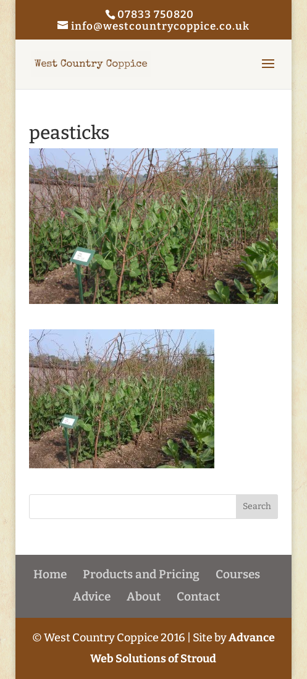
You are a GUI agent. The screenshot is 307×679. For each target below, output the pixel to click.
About (144, 596)
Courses (238, 574)
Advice (92, 596)
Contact (198, 596)
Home (50, 574)
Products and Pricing (141, 574)
